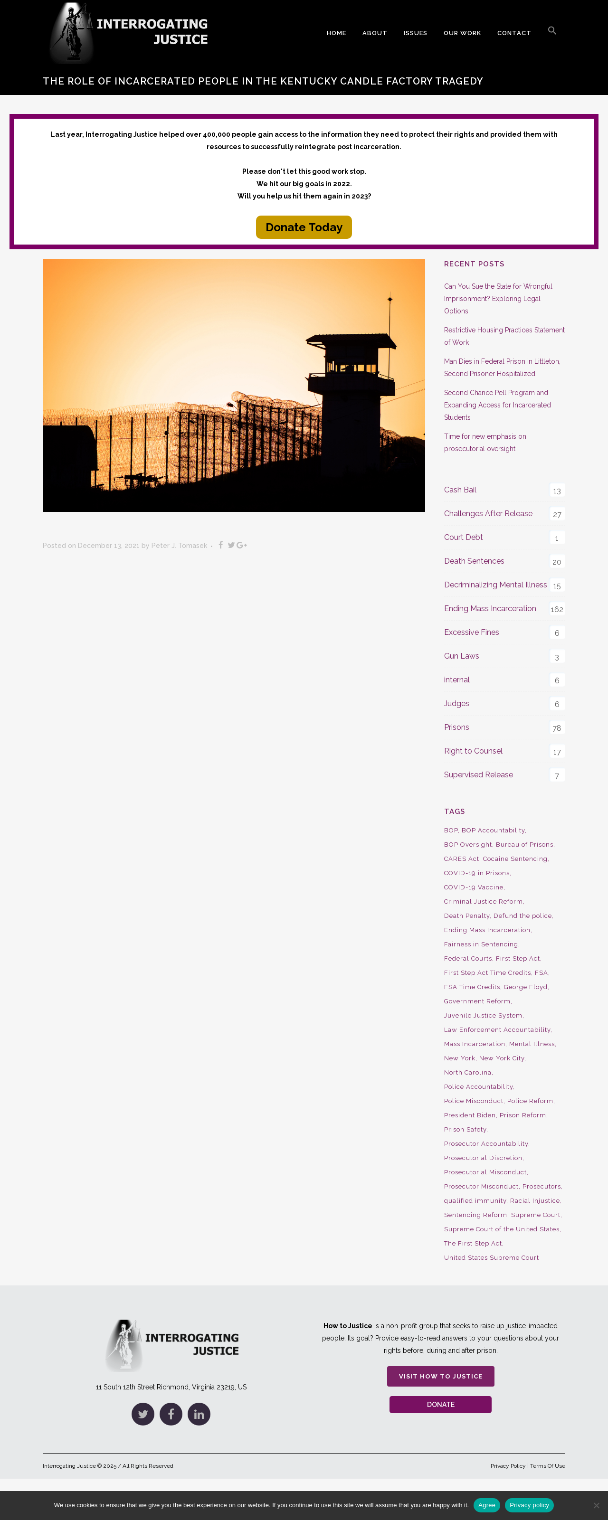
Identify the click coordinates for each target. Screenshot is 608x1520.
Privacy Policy (508, 1466)
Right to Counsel (473, 750)
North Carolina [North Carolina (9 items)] (468, 1072)
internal (457, 679)
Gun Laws (461, 656)
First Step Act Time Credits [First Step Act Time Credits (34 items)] (487, 972)
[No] (596, 1505)
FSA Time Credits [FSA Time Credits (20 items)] (472, 987)
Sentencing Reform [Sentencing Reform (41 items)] (475, 1214)
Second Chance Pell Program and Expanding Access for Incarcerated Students (497, 405)
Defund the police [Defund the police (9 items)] (523, 915)
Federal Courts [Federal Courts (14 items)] (468, 958)
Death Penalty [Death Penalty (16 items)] (467, 915)
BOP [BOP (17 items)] (451, 830)
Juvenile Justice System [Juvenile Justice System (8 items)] (483, 1015)
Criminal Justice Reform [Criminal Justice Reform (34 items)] (483, 901)
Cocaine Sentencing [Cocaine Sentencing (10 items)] (515, 858)
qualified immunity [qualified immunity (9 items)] (475, 1200)
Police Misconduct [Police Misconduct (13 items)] (474, 1101)
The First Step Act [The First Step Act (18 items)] (473, 1243)
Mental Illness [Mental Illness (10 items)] (532, 1044)
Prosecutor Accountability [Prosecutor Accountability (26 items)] (486, 1143)
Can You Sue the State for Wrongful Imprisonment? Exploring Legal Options (498, 299)
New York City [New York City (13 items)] (501, 1058)
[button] (552, 33)
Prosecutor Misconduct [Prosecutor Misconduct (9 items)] (481, 1186)
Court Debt (463, 537)
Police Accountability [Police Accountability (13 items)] (478, 1086)
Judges (456, 703)
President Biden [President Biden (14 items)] (470, 1115)
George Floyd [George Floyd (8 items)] (526, 987)
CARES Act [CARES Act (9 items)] (461, 858)
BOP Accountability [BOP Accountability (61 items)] (493, 830)
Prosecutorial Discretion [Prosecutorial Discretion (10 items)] (483, 1157)
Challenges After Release (488, 513)
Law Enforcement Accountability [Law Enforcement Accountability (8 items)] (497, 1029)
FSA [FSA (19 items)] (541, 972)
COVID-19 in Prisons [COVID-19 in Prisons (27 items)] (477, 873)
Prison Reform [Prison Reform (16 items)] (523, 1115)
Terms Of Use (547, 1466)
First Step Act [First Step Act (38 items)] (518, 958)
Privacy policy (529, 1505)
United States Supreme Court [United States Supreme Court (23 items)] (491, 1257)
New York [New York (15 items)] (459, 1058)
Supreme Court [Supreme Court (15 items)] (535, 1214)
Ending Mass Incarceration (490, 608)
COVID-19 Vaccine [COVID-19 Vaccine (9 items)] (474, 887)
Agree (486, 1505)
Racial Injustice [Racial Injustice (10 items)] (535, 1200)
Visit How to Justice (441, 1376)
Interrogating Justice (69, 1466)
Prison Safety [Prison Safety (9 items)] (465, 1129)
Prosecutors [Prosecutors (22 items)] (541, 1186)
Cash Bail (460, 489)
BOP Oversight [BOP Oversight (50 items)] (468, 844)
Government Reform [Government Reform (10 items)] (477, 1001)
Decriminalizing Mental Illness (495, 584)
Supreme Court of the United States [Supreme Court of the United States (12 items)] (502, 1229)
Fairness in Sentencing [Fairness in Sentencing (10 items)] (481, 944)
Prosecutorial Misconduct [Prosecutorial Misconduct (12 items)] (485, 1172)
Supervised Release (478, 774)
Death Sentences (474, 561)
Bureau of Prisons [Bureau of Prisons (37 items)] (524, 844)
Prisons (456, 727)
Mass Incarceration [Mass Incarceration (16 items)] (474, 1044)
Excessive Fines (471, 632)
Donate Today (304, 227)
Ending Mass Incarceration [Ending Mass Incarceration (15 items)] (487, 930)
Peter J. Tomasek (179, 545)
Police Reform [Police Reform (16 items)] (530, 1101)
